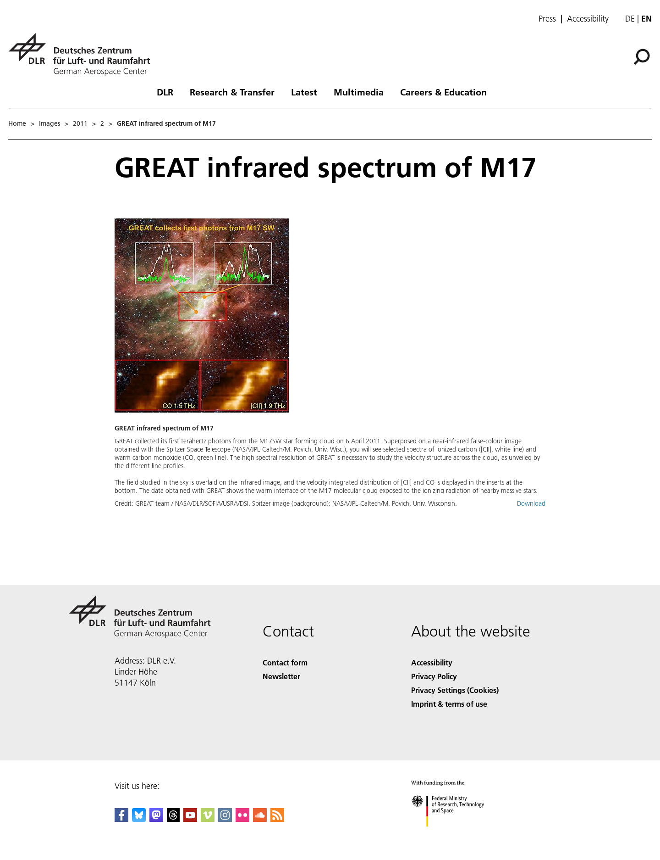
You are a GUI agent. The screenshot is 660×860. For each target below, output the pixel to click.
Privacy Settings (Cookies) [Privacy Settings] (455, 690)
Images (49, 123)
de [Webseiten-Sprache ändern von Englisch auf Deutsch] (630, 18)
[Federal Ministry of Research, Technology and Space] (455, 834)
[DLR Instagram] (225, 819)
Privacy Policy (434, 676)
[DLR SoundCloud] (260, 819)
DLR (165, 92)
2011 (80, 123)
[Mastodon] (156, 819)
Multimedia (359, 92)
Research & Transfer (232, 92)
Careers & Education (443, 92)
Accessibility (588, 19)
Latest (304, 92)
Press (547, 19)
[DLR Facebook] (121, 819)
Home (17, 123)
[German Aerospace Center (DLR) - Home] (83, 54)
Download (531, 503)
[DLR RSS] (277, 819)
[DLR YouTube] (190, 819)
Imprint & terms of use (449, 704)
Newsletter (281, 676)
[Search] (641, 57)
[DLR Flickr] (242, 819)
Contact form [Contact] (285, 662)
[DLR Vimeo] (207, 819)
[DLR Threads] (173, 819)
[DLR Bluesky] (139, 819)
